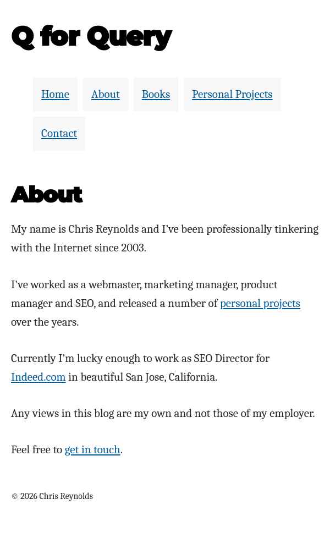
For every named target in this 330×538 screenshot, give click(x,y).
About (105, 94)
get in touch (92, 449)
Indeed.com (38, 376)
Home (55, 94)
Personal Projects (232, 94)
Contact (59, 133)
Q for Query (90, 36)
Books (156, 94)
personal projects (260, 303)
